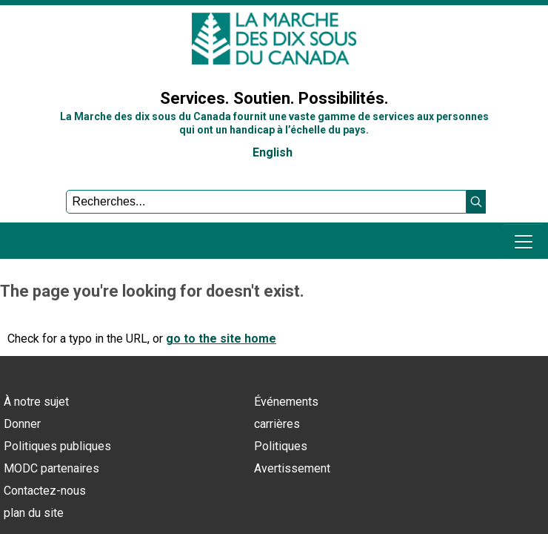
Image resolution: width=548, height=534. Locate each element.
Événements (286, 402)
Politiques (280, 446)
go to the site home (221, 339)
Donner (22, 424)
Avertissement (292, 468)
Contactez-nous (45, 491)
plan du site (34, 513)
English (273, 152)
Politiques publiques (57, 446)
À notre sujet (36, 402)
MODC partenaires (51, 468)
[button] (476, 202)
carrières (277, 424)
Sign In (26, 62)
